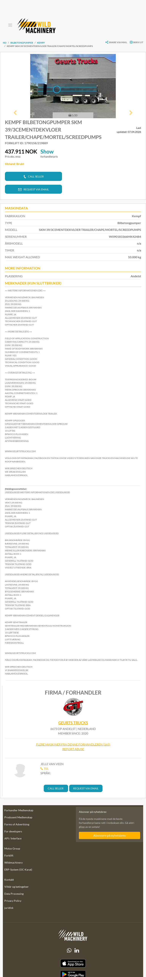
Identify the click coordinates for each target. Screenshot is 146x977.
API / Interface (12, 838)
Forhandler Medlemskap (18, 810)
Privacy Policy (12, 900)
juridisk (8, 907)
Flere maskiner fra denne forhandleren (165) (73, 744)
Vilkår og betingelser (16, 886)
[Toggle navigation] (10, 25)
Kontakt (9, 879)
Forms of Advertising (16, 824)
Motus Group (12, 848)
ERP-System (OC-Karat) (18, 869)
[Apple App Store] (73, 963)
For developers (13, 831)
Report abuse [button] (73, 749)
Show (47, 151)
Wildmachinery (13, 862)
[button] (15, 113)
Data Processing (14, 893)
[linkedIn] (77, 950)
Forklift (8, 855)
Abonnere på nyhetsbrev (109, 835)
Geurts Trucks (73, 722)
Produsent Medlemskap (18, 817)
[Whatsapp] (69, 950)
